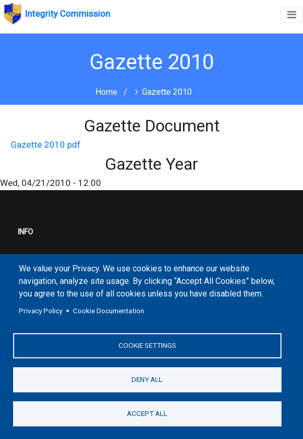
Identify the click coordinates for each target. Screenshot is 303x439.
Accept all (147, 413)
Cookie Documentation (108, 310)
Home (106, 92)
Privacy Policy (40, 310)
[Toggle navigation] (291, 15)
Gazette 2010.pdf (45, 144)
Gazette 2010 (167, 92)
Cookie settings (147, 345)
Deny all (147, 379)
